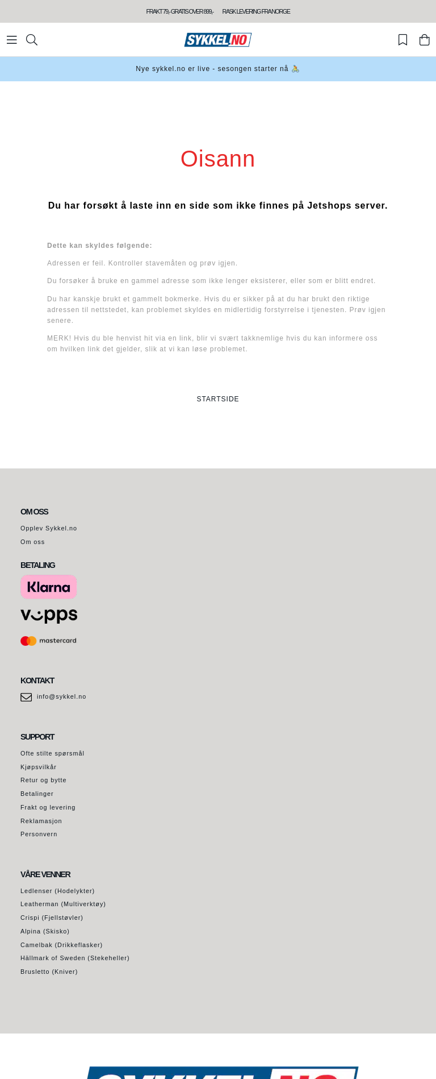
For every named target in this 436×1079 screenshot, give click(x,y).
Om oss (32, 541)
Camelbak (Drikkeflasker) (61, 944)
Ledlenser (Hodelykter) (57, 890)
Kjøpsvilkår (38, 766)
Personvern (38, 834)
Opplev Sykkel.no (48, 528)
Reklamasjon (41, 820)
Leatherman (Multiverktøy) (63, 903)
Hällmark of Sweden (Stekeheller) (75, 958)
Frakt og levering (48, 807)
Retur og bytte (43, 780)
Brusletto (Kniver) (49, 971)
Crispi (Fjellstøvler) (51, 917)
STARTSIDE (217, 399)
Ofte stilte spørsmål (52, 753)
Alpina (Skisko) (45, 931)
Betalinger (37, 793)
